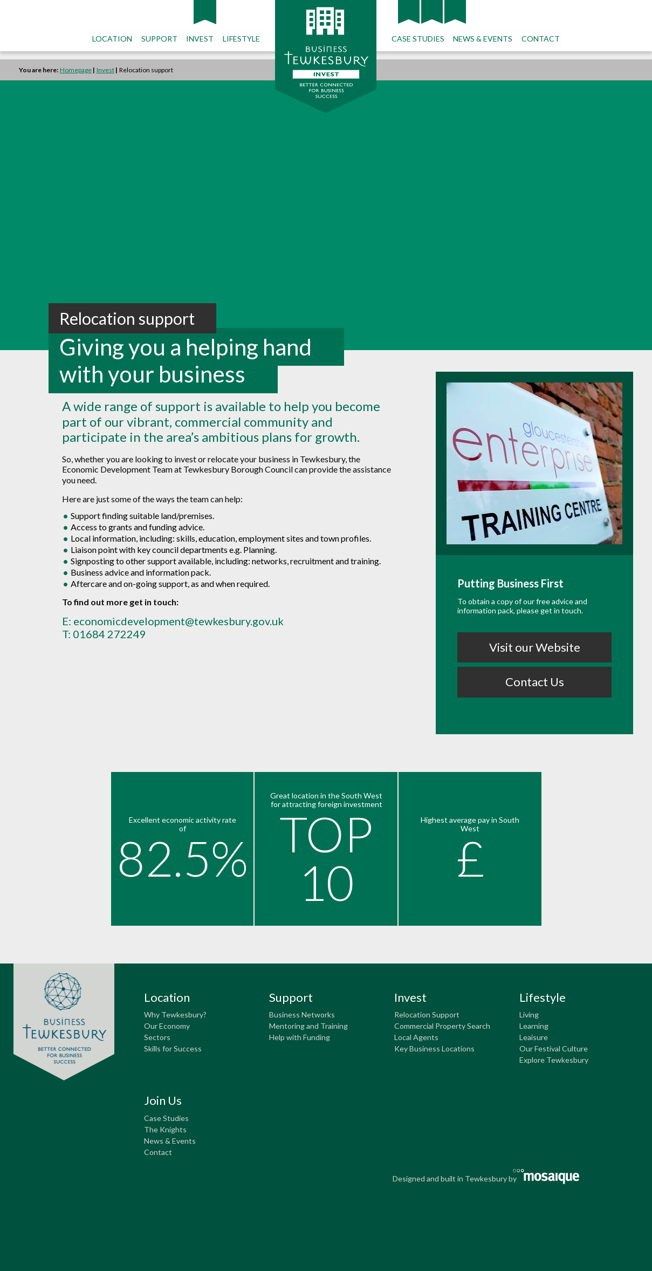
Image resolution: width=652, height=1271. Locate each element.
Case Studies (166, 1118)
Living (529, 1014)
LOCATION (113, 38)
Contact (158, 1152)
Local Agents (416, 1037)
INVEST (200, 38)
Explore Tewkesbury (553, 1059)
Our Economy (167, 1025)
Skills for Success (173, 1048)
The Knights (165, 1129)
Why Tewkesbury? (175, 1014)
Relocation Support (426, 1014)
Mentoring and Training (308, 1025)
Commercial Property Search (442, 1025)
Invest (105, 70)
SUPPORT (160, 38)
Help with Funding (299, 1037)
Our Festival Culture (553, 1048)
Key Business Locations (434, 1048)
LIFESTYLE (241, 38)
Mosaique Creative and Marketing (546, 1176)
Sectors (157, 1037)
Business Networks (302, 1014)
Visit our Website (534, 647)
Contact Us (534, 681)
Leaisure (533, 1037)
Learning (533, 1025)
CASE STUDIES (417, 38)
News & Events (170, 1140)
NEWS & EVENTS (482, 38)
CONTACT (539, 38)
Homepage (76, 70)
